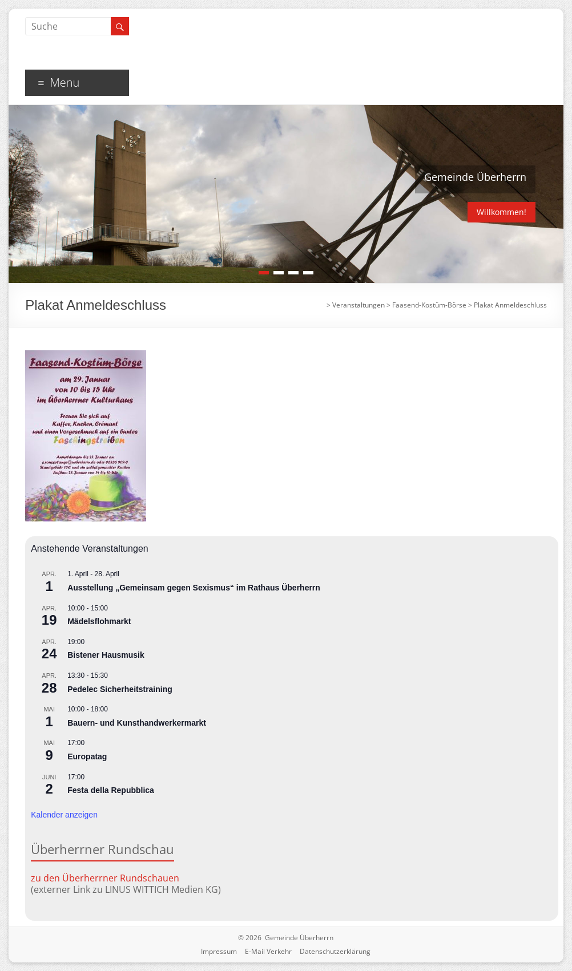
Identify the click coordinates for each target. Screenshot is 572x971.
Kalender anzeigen (64, 814)
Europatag (87, 756)
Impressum (219, 951)
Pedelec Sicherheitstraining (119, 689)
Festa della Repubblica (110, 790)
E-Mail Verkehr (268, 951)
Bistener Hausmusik (105, 655)
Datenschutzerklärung (335, 951)
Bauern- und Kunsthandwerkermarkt (136, 722)
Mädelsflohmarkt (99, 621)
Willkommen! (501, 212)
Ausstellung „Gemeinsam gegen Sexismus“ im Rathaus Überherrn (193, 587)
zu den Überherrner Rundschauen (105, 878)
